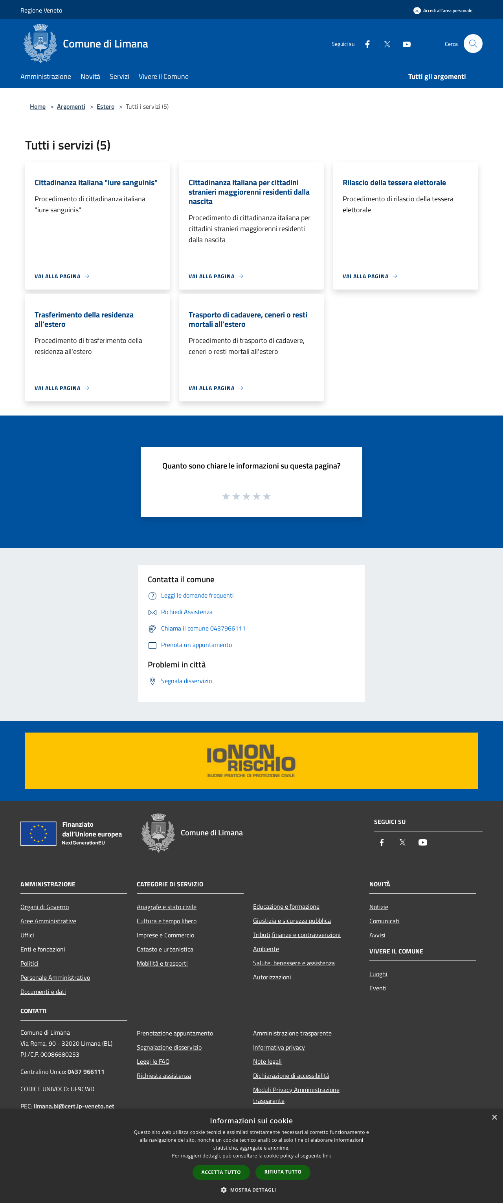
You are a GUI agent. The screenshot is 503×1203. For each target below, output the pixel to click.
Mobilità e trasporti (162, 963)
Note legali (267, 1061)
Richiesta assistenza (164, 1075)
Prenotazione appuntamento (175, 1033)
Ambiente (266, 948)
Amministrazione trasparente (292, 1033)
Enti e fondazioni (42, 949)
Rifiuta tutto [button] (283, 1171)
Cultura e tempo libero (166, 921)
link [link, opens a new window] (327, 1155)
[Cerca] (473, 43)
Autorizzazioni (272, 977)
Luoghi (378, 974)
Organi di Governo (44, 906)
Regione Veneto (41, 10)
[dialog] (251, 1156)
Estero (105, 106)
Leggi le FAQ (153, 1061)
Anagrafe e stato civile (166, 906)
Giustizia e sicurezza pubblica (292, 920)
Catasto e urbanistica (165, 949)
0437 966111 (86, 1071)
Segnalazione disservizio (169, 1047)
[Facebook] (364, 43)
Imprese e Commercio (165, 935)
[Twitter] (383, 43)
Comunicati (384, 921)
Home (38, 106)
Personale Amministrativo (55, 977)
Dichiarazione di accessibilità (291, 1075)
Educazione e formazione (286, 906)
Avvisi (377, 935)
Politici (29, 963)
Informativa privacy (279, 1047)
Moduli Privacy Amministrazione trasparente (296, 1095)
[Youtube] (403, 43)
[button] (251, 1190)
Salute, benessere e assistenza (294, 963)
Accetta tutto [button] (221, 1172)
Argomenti (71, 106)
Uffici (27, 935)
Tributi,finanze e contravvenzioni (297, 934)
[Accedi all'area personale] (443, 10)
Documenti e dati (43, 991)
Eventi (378, 988)
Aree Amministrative (48, 921)
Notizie (378, 906)
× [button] (494, 1118)
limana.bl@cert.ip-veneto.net (74, 1106)
